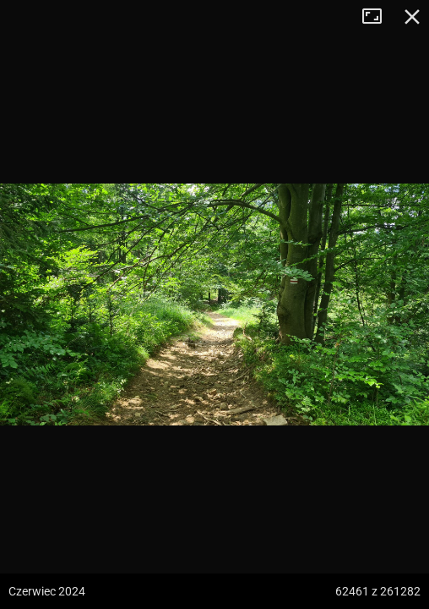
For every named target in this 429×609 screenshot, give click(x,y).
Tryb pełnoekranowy (378, 17)
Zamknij (412, 17)
